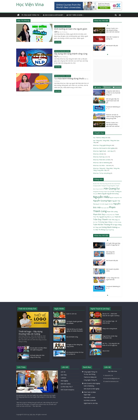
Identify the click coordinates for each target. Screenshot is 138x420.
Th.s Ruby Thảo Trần (110, 214)
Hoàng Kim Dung (105, 185)
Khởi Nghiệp (64, 381)
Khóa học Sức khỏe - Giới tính (62, 26)
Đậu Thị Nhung (63, 32)
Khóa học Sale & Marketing (101, 162)
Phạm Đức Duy (99, 214)
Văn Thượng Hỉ (106, 224)
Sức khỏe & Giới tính (90, 400)
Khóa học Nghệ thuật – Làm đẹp (103, 151)
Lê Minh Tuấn (106, 191)
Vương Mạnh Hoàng (109, 227)
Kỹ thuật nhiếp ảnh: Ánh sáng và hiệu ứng (37, 356)
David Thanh (117, 183)
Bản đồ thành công (72, 337)
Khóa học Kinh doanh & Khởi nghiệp (104, 148)
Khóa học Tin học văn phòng (101, 173)
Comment (117, 87)
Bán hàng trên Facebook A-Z (110, 253)
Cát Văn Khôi (111, 183)
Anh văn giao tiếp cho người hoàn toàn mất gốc (112, 100)
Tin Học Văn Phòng (89, 374)
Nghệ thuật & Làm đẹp (91, 403)
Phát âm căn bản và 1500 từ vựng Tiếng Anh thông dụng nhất (113, 116)
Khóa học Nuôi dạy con (100, 157)
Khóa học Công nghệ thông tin (102, 145)
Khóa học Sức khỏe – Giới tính (102, 165)
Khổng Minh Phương (98, 191)
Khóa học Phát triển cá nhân (62, 51)
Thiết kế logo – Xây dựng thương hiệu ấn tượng (30, 332)
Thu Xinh (112, 217)
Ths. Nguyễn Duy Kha (103, 217)
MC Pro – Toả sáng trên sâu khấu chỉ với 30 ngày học (111, 344)
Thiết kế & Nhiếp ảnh (90, 377)
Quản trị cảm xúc (71, 314)
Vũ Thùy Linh (97, 227)
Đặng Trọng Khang (109, 229)
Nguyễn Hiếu (101, 197)
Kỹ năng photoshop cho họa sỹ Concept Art (74, 353)
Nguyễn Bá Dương (113, 193)
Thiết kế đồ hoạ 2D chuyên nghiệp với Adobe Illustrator (74, 330)
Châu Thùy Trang (103, 183)
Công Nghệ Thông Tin (90, 380)
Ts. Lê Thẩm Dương (116, 222)
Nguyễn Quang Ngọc (102, 200)
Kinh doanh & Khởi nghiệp (91, 389)
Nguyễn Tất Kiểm (109, 204)
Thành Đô (117, 217)
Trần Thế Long (112, 219)
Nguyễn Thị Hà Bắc (100, 204)
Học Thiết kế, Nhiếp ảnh (100, 137)
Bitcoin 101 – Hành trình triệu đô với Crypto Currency (111, 314)
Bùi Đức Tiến (96, 183)
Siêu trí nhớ (106, 351)
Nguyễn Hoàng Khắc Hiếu (116, 197)
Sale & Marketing (89, 386)
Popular (98, 87)
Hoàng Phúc (113, 185)
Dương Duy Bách (97, 185)
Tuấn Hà (96, 224)
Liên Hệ (63, 372)
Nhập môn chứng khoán (110, 328)
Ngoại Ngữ (87, 394)
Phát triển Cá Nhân (89, 397)
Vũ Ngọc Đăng (117, 225)
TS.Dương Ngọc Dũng (105, 222)
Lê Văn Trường (114, 191)
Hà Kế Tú (101, 189)
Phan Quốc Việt (105, 207)
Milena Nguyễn (102, 193)
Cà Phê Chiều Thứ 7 (67, 387)
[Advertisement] (107, 70)
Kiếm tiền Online (66, 384)
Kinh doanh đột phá (112, 45)
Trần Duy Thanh (100, 219)
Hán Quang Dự (112, 188)
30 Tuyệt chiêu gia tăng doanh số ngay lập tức (113, 244)
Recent (107, 87)
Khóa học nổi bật (98, 154)
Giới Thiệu (64, 375)
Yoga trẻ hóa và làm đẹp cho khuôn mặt (110, 337)
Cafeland (63, 378)
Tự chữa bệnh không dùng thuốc (69, 78)
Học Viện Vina (30, 4)
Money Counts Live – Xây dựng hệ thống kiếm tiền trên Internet (112, 30)
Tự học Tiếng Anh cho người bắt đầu (112, 278)
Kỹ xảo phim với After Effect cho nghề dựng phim (38, 349)
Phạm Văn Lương (112, 211)
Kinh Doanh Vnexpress (67, 390)
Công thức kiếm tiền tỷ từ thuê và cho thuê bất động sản (113, 92)
